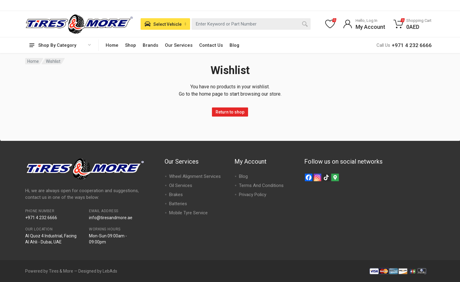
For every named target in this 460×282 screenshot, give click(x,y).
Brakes (176, 194)
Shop (130, 45)
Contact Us (211, 45)
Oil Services (180, 185)
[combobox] (251, 24)
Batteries (178, 203)
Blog (234, 45)
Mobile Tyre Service (188, 213)
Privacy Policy (252, 194)
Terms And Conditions (261, 185)
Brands (150, 45)
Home (112, 45)
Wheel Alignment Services (195, 176)
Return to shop (230, 112)
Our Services (179, 45)
